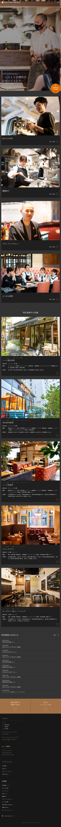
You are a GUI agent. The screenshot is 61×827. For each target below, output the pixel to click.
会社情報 (4, 766)
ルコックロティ (5, 734)
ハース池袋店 (5, 728)
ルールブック (5, 791)
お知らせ (4, 768)
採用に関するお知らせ (7, 804)
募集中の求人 (5, 807)
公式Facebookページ (9, 816)
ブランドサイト (5, 752)
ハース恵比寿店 (5, 724)
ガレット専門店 (6, 746)
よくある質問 (5, 802)
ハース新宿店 (5, 726)
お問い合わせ (5, 774)
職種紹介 (4, 796)
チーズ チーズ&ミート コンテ (9, 739)
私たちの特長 (5, 788)
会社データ (4, 793)
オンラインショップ (6, 754)
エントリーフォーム (6, 810)
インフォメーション (7, 761)
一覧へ (54, 635)
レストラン (5, 718)
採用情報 (4, 781)
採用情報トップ (5, 785)
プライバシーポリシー (7, 771)
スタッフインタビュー (7, 799)
